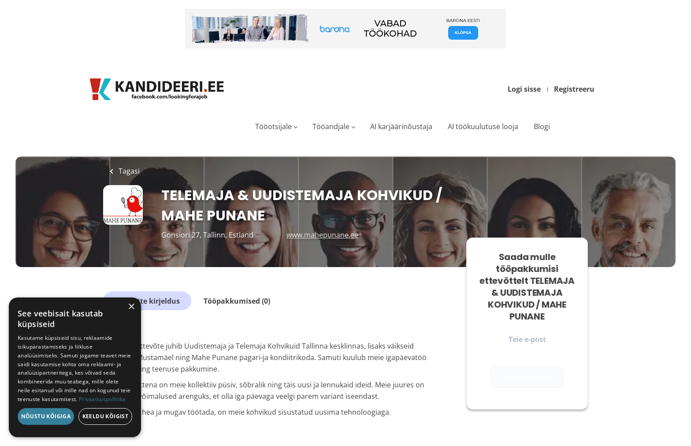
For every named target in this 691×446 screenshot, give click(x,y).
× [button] (131, 307)
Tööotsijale (273, 126)
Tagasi (128, 171)
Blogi (542, 126)
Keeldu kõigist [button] (105, 416)
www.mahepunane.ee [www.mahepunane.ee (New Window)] (322, 235)
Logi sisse (524, 89)
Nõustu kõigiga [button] (46, 416)
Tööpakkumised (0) (237, 301)
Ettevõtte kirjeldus (147, 301)
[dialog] (75, 367)
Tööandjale (330, 126)
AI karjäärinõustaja (401, 126)
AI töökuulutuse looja (483, 126)
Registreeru (574, 89)
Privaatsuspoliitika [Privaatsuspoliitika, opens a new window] (102, 399)
